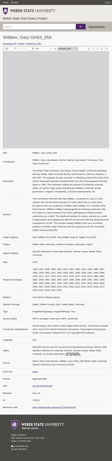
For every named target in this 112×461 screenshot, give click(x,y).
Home (5, 2)
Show (35, 371)
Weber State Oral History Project (25, 18)
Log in (108, 2)
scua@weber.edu (19, 446)
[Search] (39, 26)
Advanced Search (97, 27)
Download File (10, 43)
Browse (14, 2)
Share (21, 43)
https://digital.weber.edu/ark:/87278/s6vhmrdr (54, 407)
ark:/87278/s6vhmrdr (43, 386)
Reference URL (33, 43)
